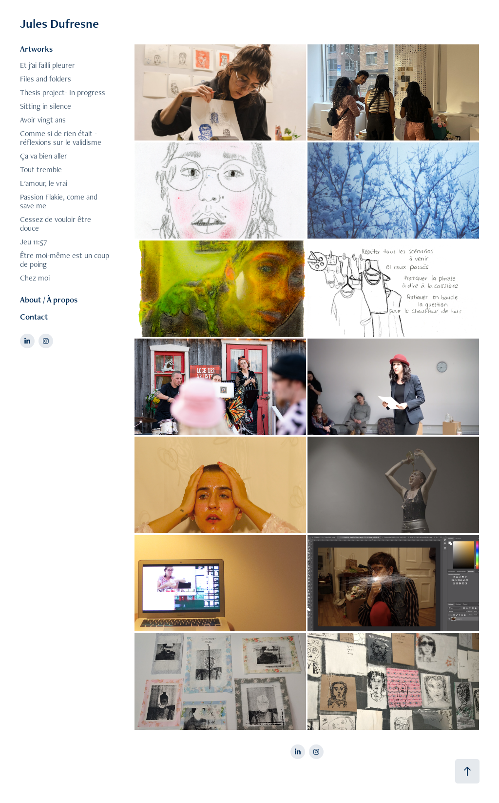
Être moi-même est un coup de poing (64, 259)
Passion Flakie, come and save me (58, 201)
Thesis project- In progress (62, 92)
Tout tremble (41, 169)
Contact (34, 316)
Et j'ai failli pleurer (47, 65)
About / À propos (48, 299)
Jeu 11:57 (33, 242)
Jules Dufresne (59, 23)
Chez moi (35, 278)
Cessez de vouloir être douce (55, 223)
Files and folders (45, 79)
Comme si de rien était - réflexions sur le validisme (60, 137)
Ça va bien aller (43, 156)
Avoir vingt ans (43, 120)
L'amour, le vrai (43, 183)
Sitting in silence (45, 106)
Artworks (36, 48)
